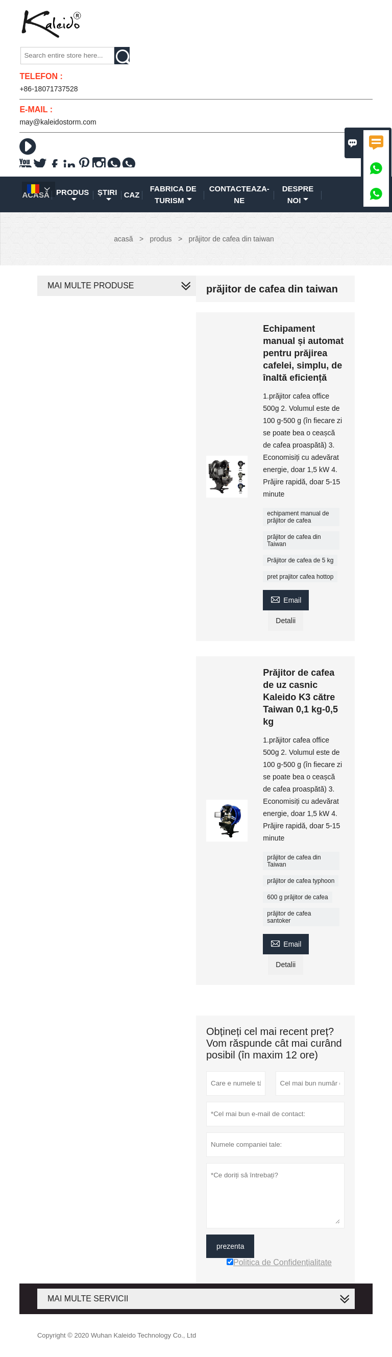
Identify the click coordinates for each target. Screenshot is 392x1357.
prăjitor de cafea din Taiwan (294, 540)
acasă (123, 239)
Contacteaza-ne (239, 194)
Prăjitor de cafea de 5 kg (300, 560)
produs (72, 195)
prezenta (230, 1246)
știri (107, 195)
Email (286, 599)
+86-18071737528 (48, 89)
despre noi (298, 194)
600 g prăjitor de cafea (297, 897)
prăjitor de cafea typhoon (300, 880)
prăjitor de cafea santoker (289, 917)
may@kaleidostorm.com (57, 122)
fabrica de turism (173, 194)
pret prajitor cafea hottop (300, 576)
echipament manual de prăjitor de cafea (298, 517)
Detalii (286, 620)
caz (132, 194)
